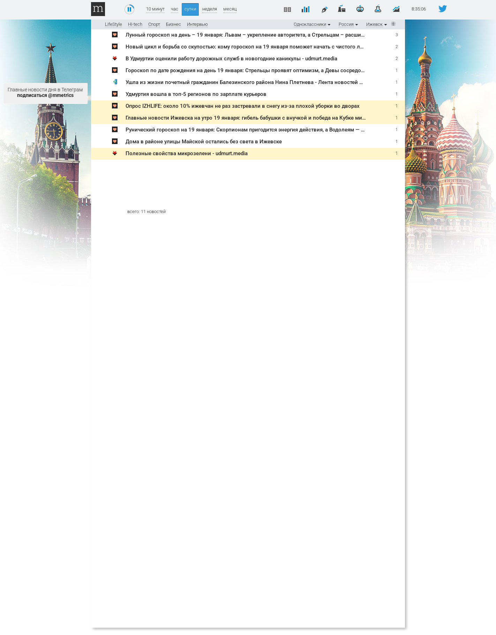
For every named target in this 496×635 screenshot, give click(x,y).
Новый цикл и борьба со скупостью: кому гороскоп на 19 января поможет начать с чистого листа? (250, 47)
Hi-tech (135, 24)
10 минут (155, 9)
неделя (209, 9)
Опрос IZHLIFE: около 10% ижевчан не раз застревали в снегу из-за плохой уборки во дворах (243, 106)
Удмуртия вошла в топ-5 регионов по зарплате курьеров (196, 94)
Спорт (154, 24)
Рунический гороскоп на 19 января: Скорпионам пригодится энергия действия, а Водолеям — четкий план (259, 130)
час (174, 9)
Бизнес (173, 24)
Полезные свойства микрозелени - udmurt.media (187, 153)
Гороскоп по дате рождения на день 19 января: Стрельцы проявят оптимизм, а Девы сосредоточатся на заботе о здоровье (280, 70)
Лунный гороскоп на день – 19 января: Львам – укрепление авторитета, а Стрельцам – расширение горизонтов (266, 35)
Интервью (197, 24)
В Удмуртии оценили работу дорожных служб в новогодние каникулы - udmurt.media (231, 58)
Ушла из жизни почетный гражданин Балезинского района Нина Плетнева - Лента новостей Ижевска (254, 82)
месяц (229, 9)
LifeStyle (113, 24)
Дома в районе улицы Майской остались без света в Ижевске (204, 141)
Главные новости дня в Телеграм (45, 92)
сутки (190, 9)
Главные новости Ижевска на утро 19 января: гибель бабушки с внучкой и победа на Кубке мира (247, 118)
